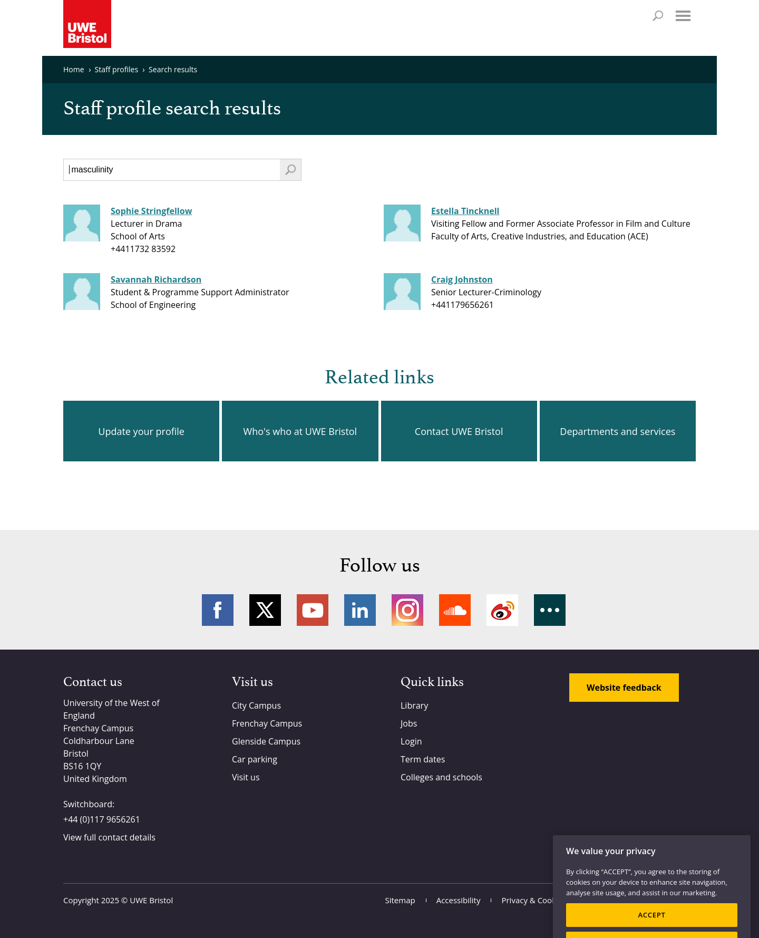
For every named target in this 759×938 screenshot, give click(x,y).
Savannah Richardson (156, 279)
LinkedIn (360, 610)
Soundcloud (455, 610)
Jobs (409, 723)
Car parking (254, 759)
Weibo (502, 610)
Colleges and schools (441, 777)
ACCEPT (651, 923)
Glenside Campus (266, 741)
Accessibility (458, 900)
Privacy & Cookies (533, 900)
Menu (683, 15)
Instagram (407, 610)
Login (411, 741)
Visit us (246, 777)
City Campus (256, 705)
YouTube (312, 610)
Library (414, 705)
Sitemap (400, 900)
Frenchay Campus (267, 723)
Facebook (217, 610)
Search (657, 15)
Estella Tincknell (465, 211)
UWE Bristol (151, 900)
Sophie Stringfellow (151, 211)
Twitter (265, 610)
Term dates (423, 759)
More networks (550, 610)
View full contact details (109, 837)
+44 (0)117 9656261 (101, 819)
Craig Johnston (462, 279)
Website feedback (624, 687)
